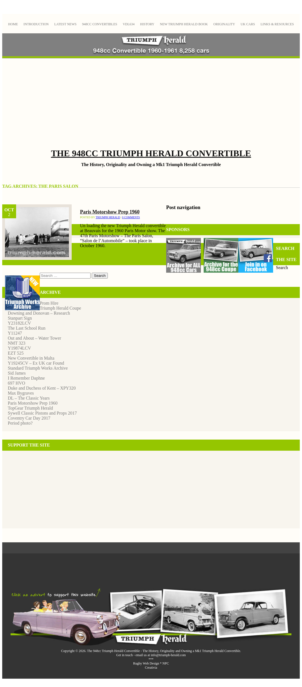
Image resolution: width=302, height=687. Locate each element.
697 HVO (16, 383)
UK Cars (248, 24)
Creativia (151, 668)
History (147, 24)
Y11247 (15, 333)
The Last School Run (27, 328)
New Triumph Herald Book (184, 24)
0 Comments (131, 217)
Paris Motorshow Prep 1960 (109, 212)
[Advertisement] (151, 104)
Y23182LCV (19, 323)
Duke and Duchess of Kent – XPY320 (42, 388)
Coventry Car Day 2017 (29, 418)
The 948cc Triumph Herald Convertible (151, 153)
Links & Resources (277, 24)
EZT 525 (16, 353)
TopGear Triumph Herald (30, 408)
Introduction (36, 24)
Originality (224, 24)
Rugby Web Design (146, 663)
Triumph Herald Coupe (60, 308)
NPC (166, 663)
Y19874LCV (19, 348)
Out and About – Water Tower (34, 338)
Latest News (65, 24)
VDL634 (129, 24)
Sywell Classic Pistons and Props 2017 (42, 413)
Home (13, 24)
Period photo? (20, 423)
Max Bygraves (21, 393)
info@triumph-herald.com (168, 655)
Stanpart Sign (20, 318)
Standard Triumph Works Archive (38, 368)
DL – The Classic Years (29, 398)
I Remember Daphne (26, 378)
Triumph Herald (108, 217)
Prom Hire (49, 303)
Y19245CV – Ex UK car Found (36, 363)
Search (282, 267)
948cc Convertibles (99, 24)
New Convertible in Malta (31, 358)
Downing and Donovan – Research (39, 313)
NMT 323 (16, 343)
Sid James (17, 373)
